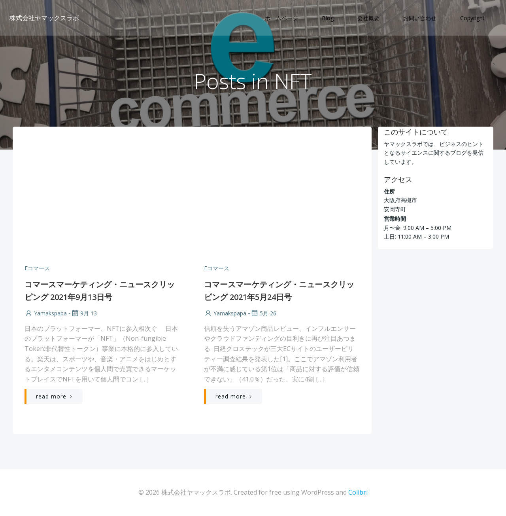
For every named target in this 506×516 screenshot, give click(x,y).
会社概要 (368, 18)
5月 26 (263, 313)
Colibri (358, 492)
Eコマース (37, 268)
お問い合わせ (419, 18)
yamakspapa (46, 313)
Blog (328, 18)
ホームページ (281, 18)
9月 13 (84, 313)
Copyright (472, 18)
